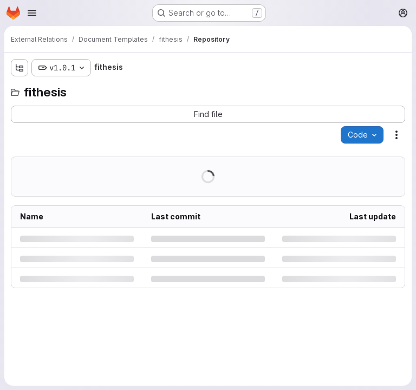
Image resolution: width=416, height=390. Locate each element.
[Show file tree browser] (19, 67)
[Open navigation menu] (32, 13)
